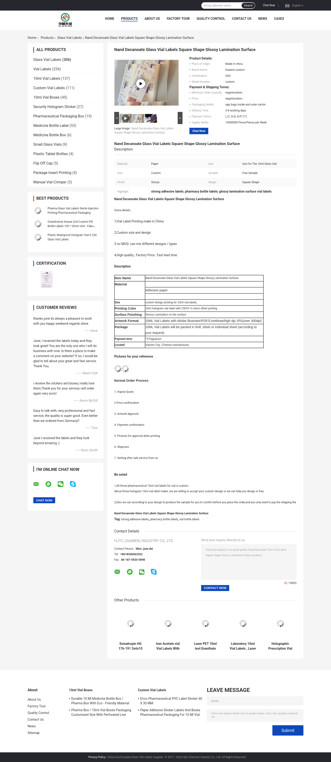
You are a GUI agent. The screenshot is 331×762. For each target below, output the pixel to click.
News (262, 18)
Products (129, 18)
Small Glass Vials (47, 144)
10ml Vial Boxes (46, 97)
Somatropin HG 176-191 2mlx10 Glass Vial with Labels (130, 646)
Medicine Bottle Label (51, 125)
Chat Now (269, 5)
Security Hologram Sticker (54, 107)
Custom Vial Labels (49, 88)
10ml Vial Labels (46, 78)
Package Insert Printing (52, 173)
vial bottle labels (190, 519)
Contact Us (241, 18)
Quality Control (211, 18)
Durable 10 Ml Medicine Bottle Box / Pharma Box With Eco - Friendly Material (100, 701)
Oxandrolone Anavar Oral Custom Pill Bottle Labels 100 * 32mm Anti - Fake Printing (70, 226)
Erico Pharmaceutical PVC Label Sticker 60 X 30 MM (171, 701)
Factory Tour (178, 18)
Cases (279, 18)
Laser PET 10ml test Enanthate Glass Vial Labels (205, 646)
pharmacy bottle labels (164, 519)
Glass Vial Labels (69, 38)
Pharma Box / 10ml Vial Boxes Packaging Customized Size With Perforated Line (101, 712)
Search (248, 5)
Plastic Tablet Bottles (50, 154)
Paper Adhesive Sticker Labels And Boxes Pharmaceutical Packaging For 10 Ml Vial (170, 712)
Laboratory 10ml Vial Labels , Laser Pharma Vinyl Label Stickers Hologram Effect (243, 646)
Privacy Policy (96, 757)
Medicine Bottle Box (49, 135)
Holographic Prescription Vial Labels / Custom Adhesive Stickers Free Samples (280, 646)
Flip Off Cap (43, 163)
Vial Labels (42, 69)
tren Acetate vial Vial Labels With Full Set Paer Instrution (168, 646)
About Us (152, 18)
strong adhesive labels (134, 519)
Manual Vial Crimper (49, 182)
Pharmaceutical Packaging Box (58, 116)
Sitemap (34, 733)
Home (109, 18)
